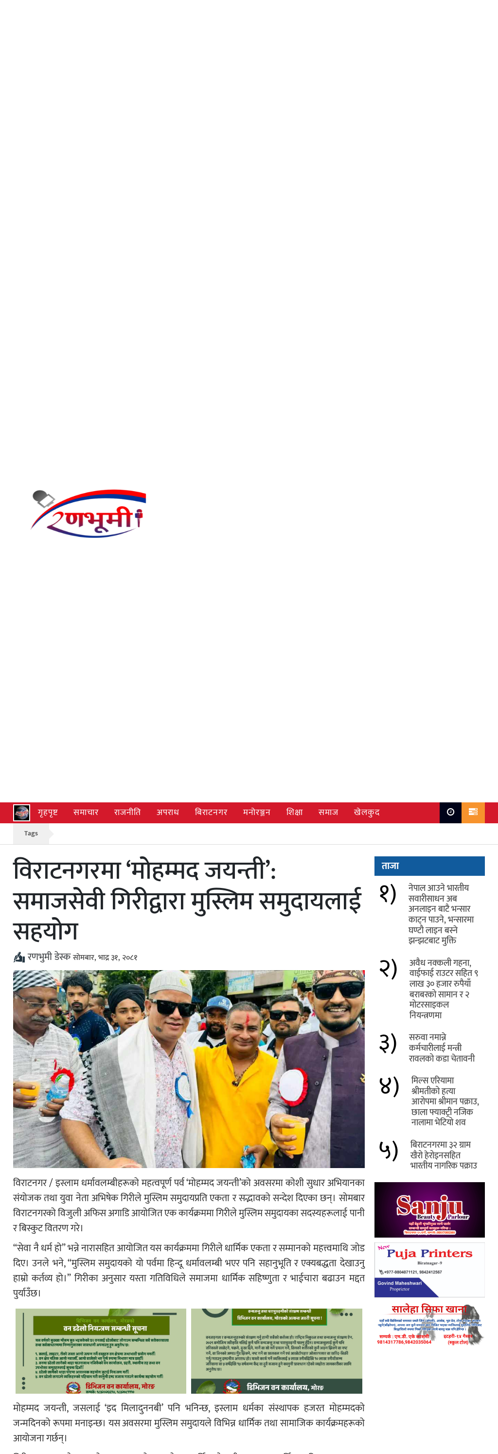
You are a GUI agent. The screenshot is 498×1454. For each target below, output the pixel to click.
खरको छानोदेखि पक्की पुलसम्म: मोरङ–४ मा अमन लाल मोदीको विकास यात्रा (116, 1242)
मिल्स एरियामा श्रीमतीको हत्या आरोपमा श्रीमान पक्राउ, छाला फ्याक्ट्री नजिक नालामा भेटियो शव (445, 384)
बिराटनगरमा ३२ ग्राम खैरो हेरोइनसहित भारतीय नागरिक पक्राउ (443, 438)
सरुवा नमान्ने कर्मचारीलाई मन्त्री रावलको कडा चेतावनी (442, 330)
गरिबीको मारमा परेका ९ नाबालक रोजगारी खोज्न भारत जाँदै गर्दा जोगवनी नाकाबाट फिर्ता (117, 1196)
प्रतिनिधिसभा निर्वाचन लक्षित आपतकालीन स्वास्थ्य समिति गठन (299, 1144)
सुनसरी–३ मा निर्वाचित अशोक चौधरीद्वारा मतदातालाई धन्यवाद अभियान (115, 1150)
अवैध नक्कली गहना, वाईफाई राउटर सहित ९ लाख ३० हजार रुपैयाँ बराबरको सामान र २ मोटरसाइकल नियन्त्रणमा (444, 271)
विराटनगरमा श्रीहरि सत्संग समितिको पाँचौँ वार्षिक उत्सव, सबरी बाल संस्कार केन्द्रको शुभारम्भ (302, 1242)
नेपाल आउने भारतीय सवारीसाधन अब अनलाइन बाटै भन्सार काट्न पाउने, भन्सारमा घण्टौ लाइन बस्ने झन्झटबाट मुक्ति (441, 197)
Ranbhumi (468, 1444)
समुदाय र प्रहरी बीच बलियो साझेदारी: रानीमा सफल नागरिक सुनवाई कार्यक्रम (297, 1196)
